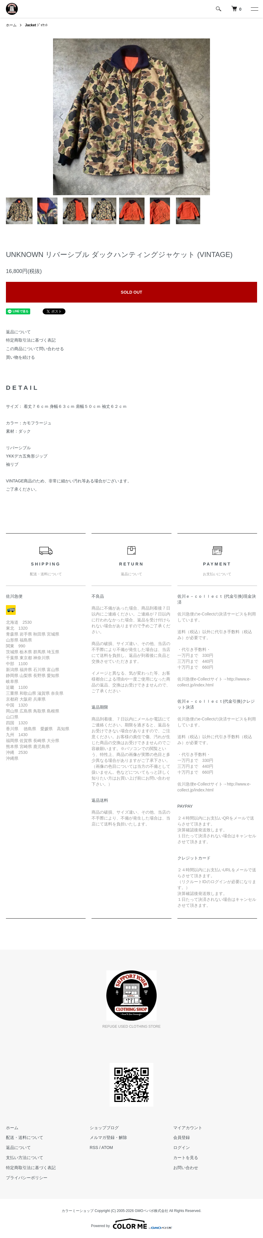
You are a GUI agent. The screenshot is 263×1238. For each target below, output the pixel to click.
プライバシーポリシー (26, 1177)
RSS (94, 1147)
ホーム (11, 25)
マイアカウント (187, 1127)
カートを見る (185, 1157)
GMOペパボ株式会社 (151, 1211)
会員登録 (181, 1137)
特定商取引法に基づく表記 (31, 340)
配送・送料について (24, 1137)
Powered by (131, 1223)
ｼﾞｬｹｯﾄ (36, 25)
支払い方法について (24, 1157)
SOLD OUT (131, 292)
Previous (61, 116)
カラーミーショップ (78, 1211)
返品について (18, 331)
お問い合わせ (185, 1167)
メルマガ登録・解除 (108, 1137)
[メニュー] (254, 9)
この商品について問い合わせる (35, 348)
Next (201, 116)
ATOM (107, 1147)
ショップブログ (104, 1127)
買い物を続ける (20, 357)
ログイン (181, 1147)
